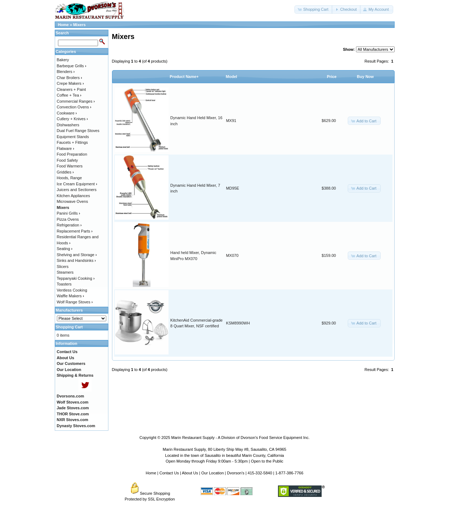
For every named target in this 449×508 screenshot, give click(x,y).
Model (231, 76)
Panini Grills (68, 213)
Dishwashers (68, 125)
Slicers (63, 266)
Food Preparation (72, 154)
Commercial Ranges (76, 101)
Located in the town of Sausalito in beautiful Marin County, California (224, 455)
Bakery (63, 60)
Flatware (65, 148)
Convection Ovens (74, 107)
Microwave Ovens (72, 201)
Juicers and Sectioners (77, 189)
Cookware (67, 113)
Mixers (79, 25)
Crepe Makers (70, 83)
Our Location (212, 473)
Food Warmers (70, 166)
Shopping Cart (69, 327)
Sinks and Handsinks (76, 260)
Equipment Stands (73, 137)
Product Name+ (184, 76)
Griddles (65, 172)
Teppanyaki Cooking (76, 278)
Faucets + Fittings (72, 142)
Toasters (64, 284)
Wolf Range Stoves (75, 302)
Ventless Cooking (72, 290)
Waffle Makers (70, 296)
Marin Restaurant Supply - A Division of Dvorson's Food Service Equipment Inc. (240, 437)
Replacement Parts (75, 231)
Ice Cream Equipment (77, 184)
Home (63, 25)
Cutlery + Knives (72, 119)
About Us (190, 473)
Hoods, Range (69, 178)
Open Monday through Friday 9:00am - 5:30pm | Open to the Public (224, 461)
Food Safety (67, 160)
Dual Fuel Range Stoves (78, 130)
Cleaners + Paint (71, 89)
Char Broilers (69, 77)
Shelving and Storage (77, 255)
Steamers (65, 272)
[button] (313, 9)
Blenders (66, 71)
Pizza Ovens (68, 219)
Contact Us (169, 473)
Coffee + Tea (69, 95)
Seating (65, 248)
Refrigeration (69, 225)
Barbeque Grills (72, 66)
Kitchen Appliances (73, 196)
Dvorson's (236, 473)
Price (332, 76)
